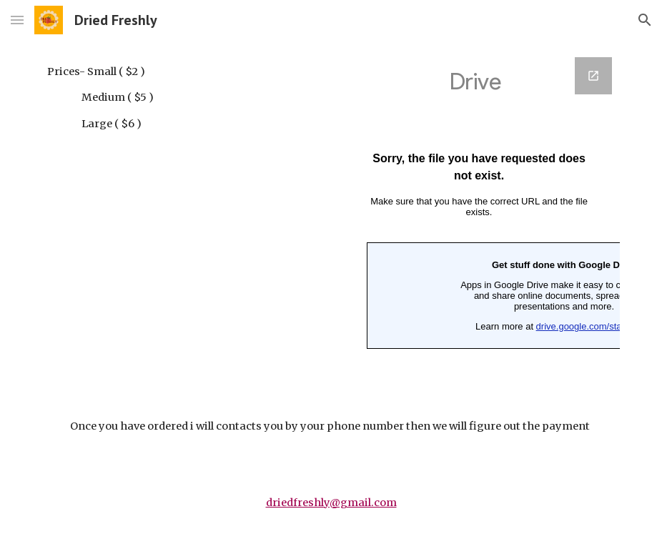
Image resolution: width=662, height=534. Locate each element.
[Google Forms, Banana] (479, 217)
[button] (17, 19)
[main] (157, 97)
